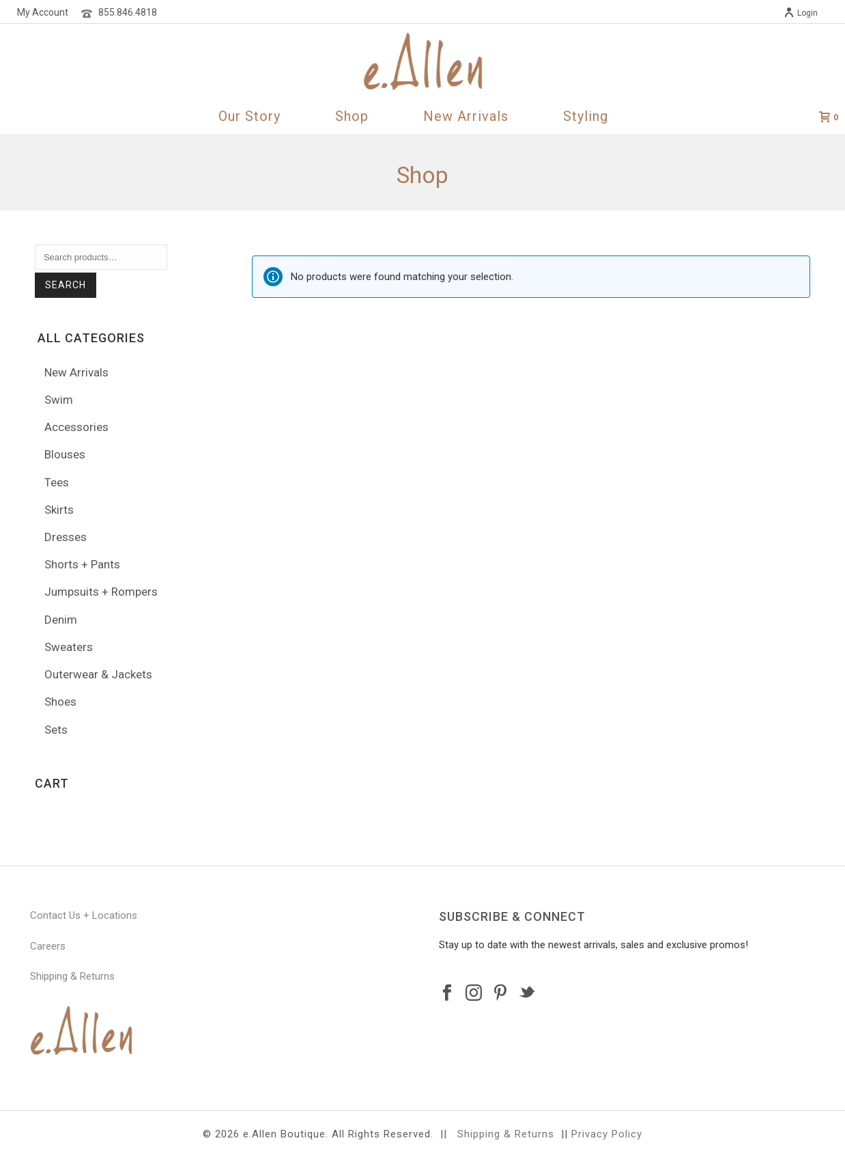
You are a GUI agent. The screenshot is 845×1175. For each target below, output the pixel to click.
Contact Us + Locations (83, 915)
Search (65, 284)
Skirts (59, 509)
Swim (58, 399)
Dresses (65, 537)
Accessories (76, 427)
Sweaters (68, 647)
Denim (60, 619)
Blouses (64, 454)
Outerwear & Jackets (98, 674)
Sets (56, 729)
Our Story (249, 116)
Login (801, 13)
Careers (48, 946)
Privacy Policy (606, 1134)
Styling (585, 116)
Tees (56, 482)
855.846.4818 (127, 12)
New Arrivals (466, 116)
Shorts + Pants (82, 564)
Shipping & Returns (72, 976)
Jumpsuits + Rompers (101, 591)
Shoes (60, 701)
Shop (352, 116)
